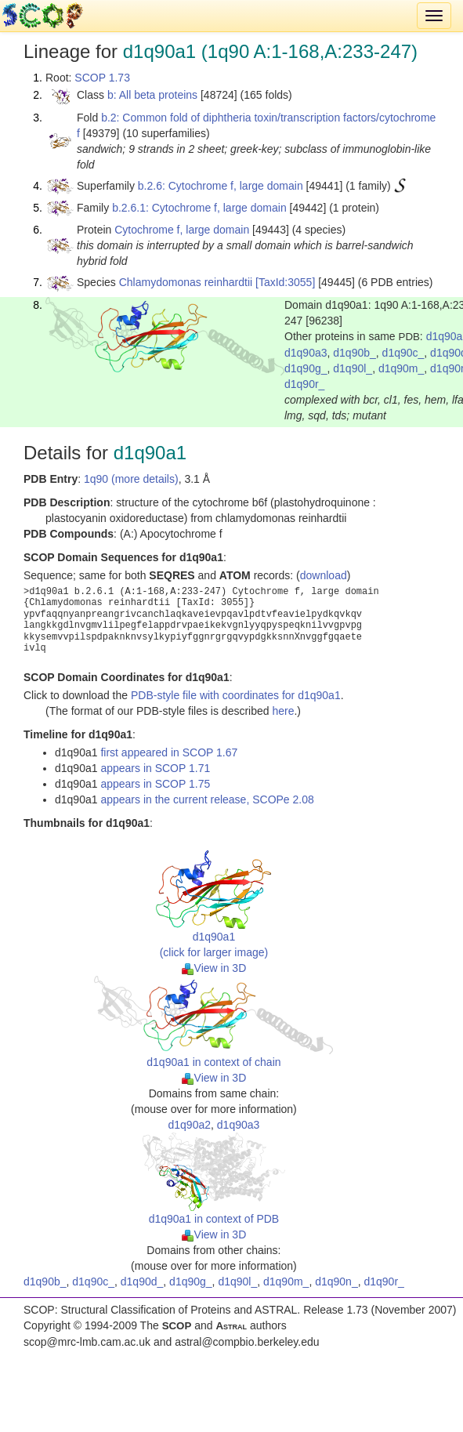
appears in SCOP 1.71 (155, 768)
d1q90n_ (336, 1281)
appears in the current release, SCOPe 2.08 (206, 799)
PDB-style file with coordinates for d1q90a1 (236, 695)
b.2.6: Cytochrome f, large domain (220, 185)
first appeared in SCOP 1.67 (168, 752)
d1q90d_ (142, 1281)
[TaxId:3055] (285, 282)
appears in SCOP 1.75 (155, 784)
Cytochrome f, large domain (181, 229)
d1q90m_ (401, 368)
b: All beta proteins (152, 95)
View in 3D (214, 968)
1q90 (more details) (131, 479)
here (283, 711)
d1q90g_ (305, 368)
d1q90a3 (305, 352)
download (323, 575)
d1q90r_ (304, 384)
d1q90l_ (352, 368)
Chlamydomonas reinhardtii (185, 282)
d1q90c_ (403, 352)
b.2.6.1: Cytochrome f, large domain (199, 207)
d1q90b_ (354, 352)
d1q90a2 (190, 1124)
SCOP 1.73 (102, 77)
